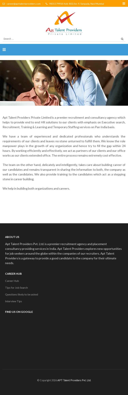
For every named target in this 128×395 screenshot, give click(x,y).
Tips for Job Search (16, 287)
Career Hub (12, 280)
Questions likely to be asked (21, 294)
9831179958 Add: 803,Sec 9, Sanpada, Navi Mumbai (76, 3)
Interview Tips (13, 301)
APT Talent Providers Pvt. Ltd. (74, 380)
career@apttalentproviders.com (24, 3)
